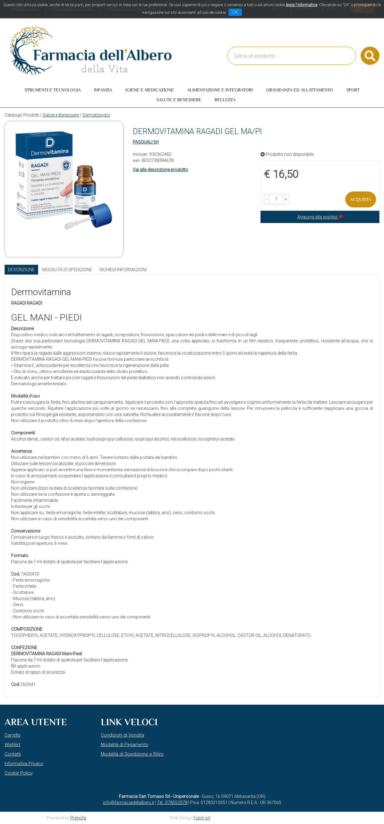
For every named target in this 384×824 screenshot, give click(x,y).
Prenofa (78, 817)
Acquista (360, 199)
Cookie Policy (19, 773)
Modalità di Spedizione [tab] (67, 269)
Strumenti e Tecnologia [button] (53, 89)
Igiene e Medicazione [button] (149, 89)
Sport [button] (353, 89)
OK (235, 12)
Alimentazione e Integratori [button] (220, 89)
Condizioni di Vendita (122, 735)
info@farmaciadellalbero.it (128, 802)
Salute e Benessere (61, 115)
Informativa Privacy (24, 763)
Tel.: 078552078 (172, 802)
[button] (266, 199)
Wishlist (12, 744)
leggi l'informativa (301, 4)
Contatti (13, 754)
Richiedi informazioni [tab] (123, 269)
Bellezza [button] (225, 99)
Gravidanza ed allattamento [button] (299, 89)
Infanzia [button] (103, 89)
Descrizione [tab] (21, 269)
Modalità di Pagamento (124, 744)
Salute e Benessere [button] (179, 99)
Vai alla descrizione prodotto (160, 169)
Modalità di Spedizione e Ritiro (132, 754)
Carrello (13, 735)
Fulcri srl (202, 817)
